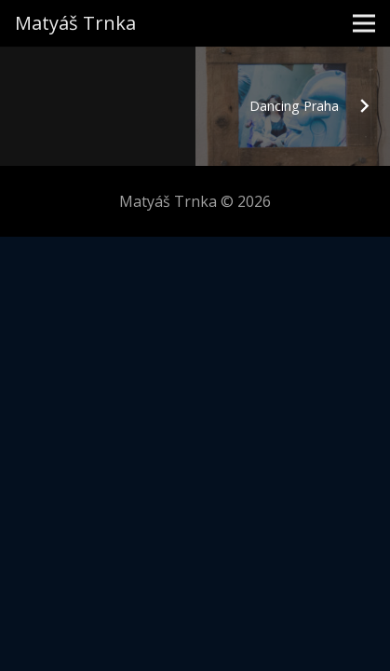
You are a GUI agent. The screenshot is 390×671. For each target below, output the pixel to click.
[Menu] (364, 23)
